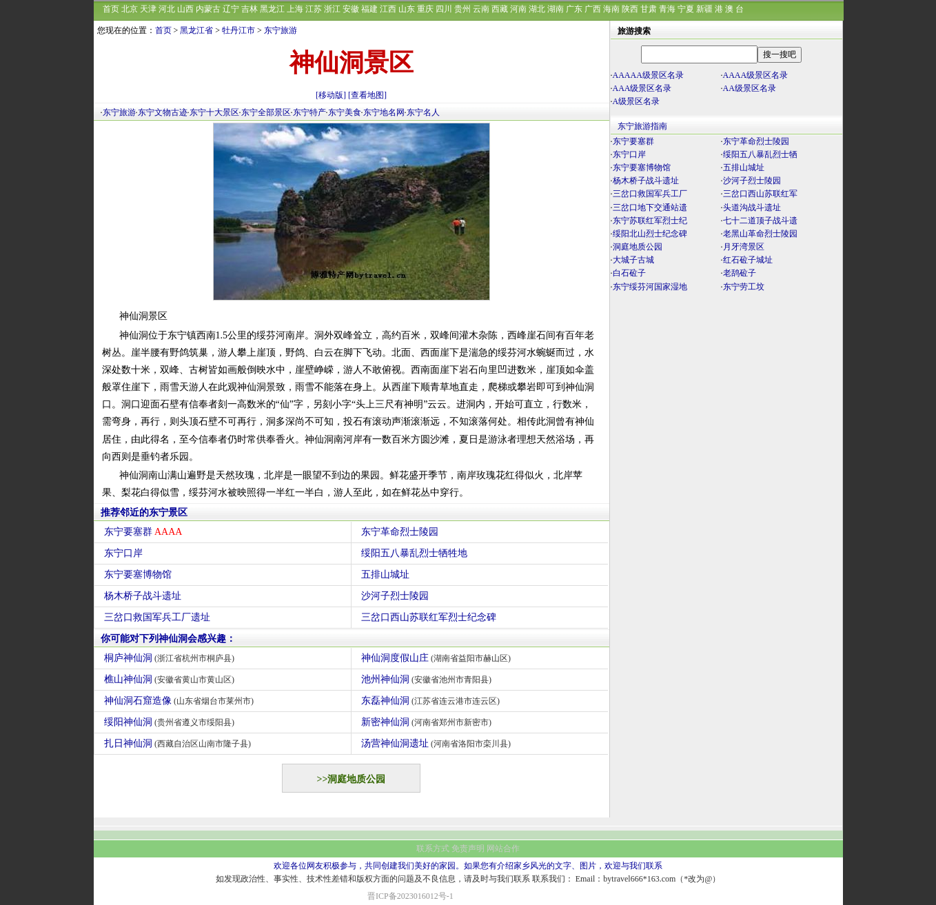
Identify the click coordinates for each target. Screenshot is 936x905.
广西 (592, 9)
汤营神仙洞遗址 (438, 743)
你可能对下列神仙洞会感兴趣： (168, 638)
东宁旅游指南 (642, 126)
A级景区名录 (636, 101)
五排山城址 (385, 574)
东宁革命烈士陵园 (399, 532)
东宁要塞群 (143, 532)
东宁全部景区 (266, 112)
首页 (111, 9)
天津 (148, 9)
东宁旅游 (280, 30)
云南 (481, 9)
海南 (611, 9)
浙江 (332, 9)
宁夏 (686, 9)
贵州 (462, 9)
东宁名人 (423, 112)
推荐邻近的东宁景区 (144, 512)
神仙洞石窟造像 (181, 700)
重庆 (425, 9)
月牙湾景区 (743, 247)
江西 (388, 9)
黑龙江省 (196, 30)
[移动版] (331, 95)
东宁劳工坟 (743, 287)
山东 (406, 9)
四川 (444, 9)
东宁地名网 (384, 112)
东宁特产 (309, 112)
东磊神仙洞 (432, 700)
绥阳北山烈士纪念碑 (650, 233)
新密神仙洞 (428, 722)
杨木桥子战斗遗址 (142, 596)
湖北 (537, 9)
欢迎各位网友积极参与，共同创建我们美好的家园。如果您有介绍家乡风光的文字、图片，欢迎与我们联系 (468, 866)
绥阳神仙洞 (171, 722)
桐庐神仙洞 (171, 658)
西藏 (499, 9)
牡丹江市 (238, 30)
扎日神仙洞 (179, 743)
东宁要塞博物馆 (138, 574)
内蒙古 (208, 9)
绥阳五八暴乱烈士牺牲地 (414, 553)
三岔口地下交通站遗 (650, 207)
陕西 (630, 9)
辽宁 (231, 9)
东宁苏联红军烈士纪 (650, 220)
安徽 (351, 9)
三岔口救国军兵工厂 (650, 194)
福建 (369, 9)
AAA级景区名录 (642, 88)
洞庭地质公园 (637, 247)
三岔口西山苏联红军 (760, 194)
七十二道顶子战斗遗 (760, 220)
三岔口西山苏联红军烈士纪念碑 (428, 617)
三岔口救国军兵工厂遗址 (157, 617)
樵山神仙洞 (171, 679)
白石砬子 (629, 273)
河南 (518, 9)
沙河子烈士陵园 (395, 596)
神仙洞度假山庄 (438, 658)
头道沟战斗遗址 (752, 207)
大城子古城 (633, 260)
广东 (574, 9)
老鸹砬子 (739, 273)
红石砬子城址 (748, 260)
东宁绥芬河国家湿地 (650, 287)
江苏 (313, 9)
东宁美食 (344, 112)
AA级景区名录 (749, 88)
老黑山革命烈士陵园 (760, 233)
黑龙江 (272, 9)
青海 (667, 9)
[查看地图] (367, 95)
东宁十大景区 (214, 112)
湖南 (555, 9)
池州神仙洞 (428, 679)
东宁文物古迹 (162, 112)
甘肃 (648, 9)
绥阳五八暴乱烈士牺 (760, 154)
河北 (167, 9)
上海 (295, 9)
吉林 (249, 9)
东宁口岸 (123, 553)
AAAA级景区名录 (756, 75)
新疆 (704, 9)
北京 (129, 9)
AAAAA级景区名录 (648, 75)
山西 (185, 9)
